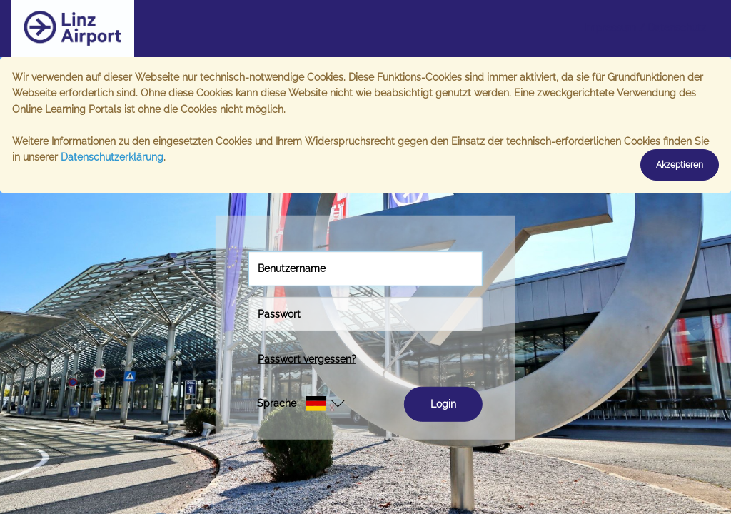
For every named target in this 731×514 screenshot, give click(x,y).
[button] (291, 403)
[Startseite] (118, 28)
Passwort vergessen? (307, 359)
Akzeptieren (679, 165)
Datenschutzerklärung (112, 157)
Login (443, 404)
